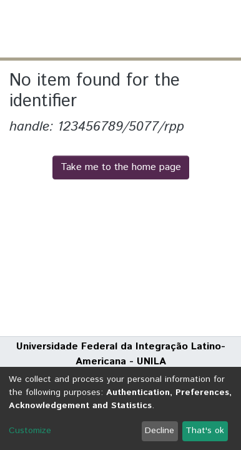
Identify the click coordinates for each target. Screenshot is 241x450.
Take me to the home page (121, 167)
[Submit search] (140, 28)
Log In (184, 28)
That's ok (204, 430)
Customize (30, 430)
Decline (159, 430)
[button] (158, 28)
